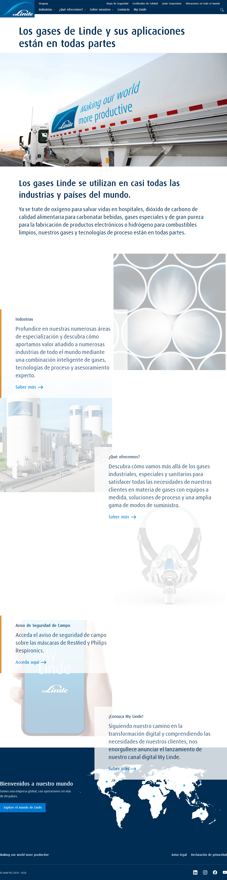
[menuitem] (124, 9)
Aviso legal (179, 855)
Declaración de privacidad (209, 855)
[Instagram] (205, 873)
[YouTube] (225, 873)
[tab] (47, 9)
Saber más (26, 387)
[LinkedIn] (195, 873)
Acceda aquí (27, 662)
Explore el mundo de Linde (23, 807)
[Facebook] (215, 873)
